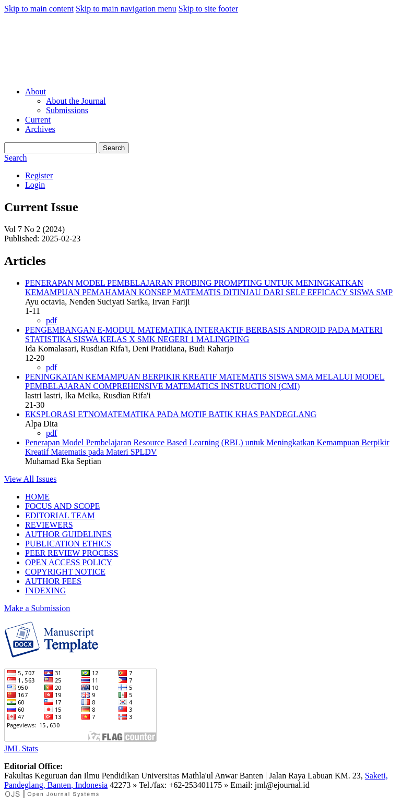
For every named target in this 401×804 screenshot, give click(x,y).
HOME (37, 496)
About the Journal (76, 100)
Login (35, 184)
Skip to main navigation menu (126, 8)
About (35, 91)
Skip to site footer (208, 8)
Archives (40, 129)
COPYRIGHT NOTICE (65, 571)
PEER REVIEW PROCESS (71, 553)
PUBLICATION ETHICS (68, 543)
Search (114, 148)
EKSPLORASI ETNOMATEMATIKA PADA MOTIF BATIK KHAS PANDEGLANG (170, 414)
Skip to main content (39, 8)
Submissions (67, 110)
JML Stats (21, 748)
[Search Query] (50, 147)
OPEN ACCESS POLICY (68, 562)
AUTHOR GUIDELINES (68, 534)
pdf (51, 320)
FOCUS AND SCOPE (62, 506)
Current (38, 119)
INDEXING (45, 590)
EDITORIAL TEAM (60, 515)
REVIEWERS (49, 524)
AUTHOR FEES (53, 581)
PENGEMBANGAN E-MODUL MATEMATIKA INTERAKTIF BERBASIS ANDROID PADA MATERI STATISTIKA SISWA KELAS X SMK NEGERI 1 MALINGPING (204, 334)
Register (39, 175)
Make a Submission (37, 608)
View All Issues (30, 478)
